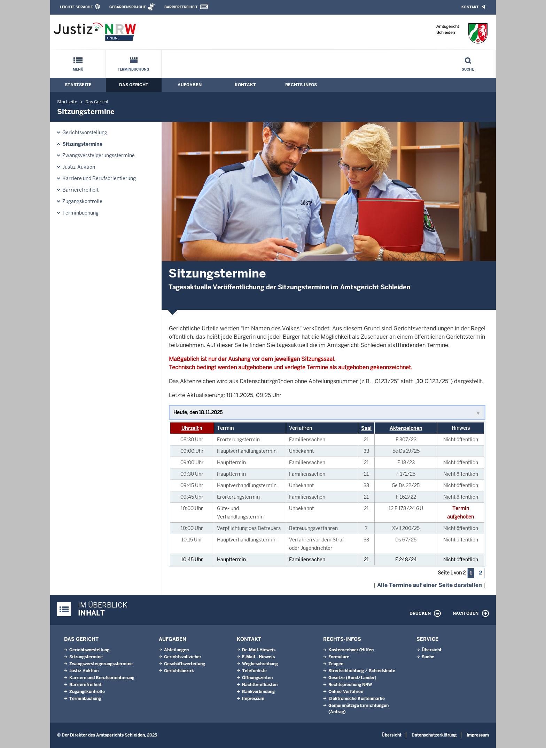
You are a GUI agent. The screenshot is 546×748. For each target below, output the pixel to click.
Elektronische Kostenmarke (356, 698)
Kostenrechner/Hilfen (351, 650)
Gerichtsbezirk (179, 671)
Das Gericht (133, 85)
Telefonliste (254, 671)
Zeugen (335, 664)
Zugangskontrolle (82, 201)
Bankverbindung (258, 691)
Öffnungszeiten (257, 678)
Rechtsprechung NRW (350, 684)
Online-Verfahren (345, 691)
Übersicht (432, 650)
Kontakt (469, 7)
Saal (366, 428)
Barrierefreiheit (180, 7)
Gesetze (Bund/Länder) (352, 678)
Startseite (78, 85)
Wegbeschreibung (260, 664)
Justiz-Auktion (78, 167)
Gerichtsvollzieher (182, 657)
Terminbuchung (133, 69)
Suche (468, 69)
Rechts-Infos (301, 85)
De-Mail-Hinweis (258, 650)
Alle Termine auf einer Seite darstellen (429, 585)
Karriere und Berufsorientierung (99, 178)
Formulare (338, 657)
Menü (78, 69)
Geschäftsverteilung (184, 664)
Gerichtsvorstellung (84, 132)
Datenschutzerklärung (434, 735)
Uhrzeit (190, 428)
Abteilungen (176, 650)
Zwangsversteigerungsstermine (98, 155)
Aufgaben (190, 85)
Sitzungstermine (82, 144)
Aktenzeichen (406, 428)
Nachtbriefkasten (260, 684)
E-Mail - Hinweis (258, 657)
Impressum (253, 698)
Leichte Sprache (76, 7)
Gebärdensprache (127, 7)
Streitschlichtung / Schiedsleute (361, 671)
